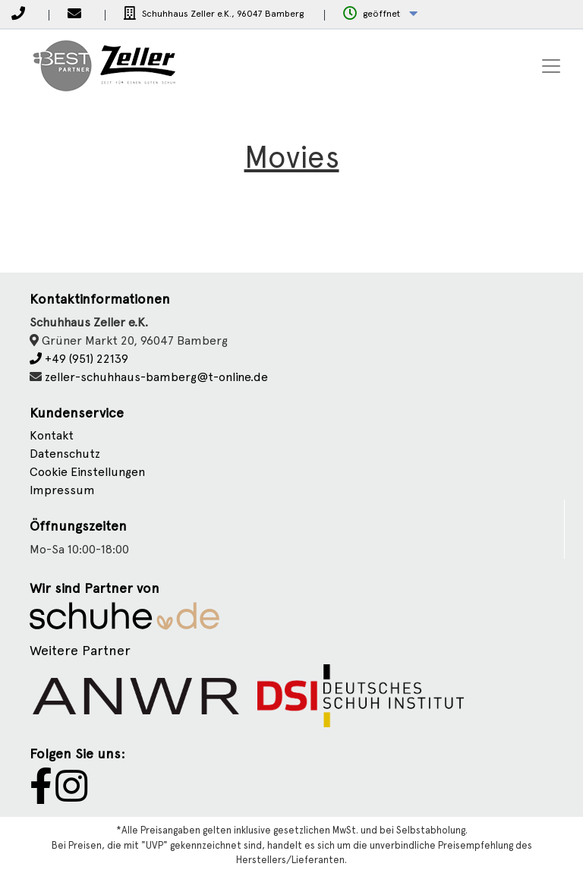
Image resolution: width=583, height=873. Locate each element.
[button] (380, 14)
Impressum (62, 490)
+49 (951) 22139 (79, 358)
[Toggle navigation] (551, 66)
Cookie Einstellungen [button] (87, 472)
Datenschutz (65, 453)
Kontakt (52, 435)
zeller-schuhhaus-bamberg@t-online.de (156, 377)
